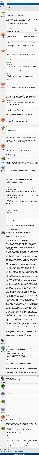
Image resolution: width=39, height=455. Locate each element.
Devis (3, 53)
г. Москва (4, 39)
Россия (4, 390)
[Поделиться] (36, 165)
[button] (11, 4)
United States (4, 398)
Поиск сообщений (7, 5)
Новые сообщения (2, 5)
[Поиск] (37, 4)
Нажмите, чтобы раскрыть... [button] (22, 106)
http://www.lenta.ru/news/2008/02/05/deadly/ (11, 374)
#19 (37, 415)
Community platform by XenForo (19, 454)
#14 (37, 376)
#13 (37, 346)
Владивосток (4, 382)
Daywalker (3, 350)
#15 (37, 384)
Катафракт (3, 37)
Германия (4, 55)
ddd (3, 388)
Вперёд (7, 10)
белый (3, 380)
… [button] (3, 10)
